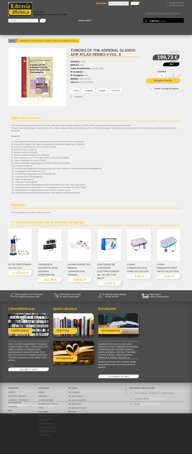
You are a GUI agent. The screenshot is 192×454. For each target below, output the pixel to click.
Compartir (88, 90)
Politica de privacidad (47, 431)
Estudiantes (112, 27)
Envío (40, 408)
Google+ (102, 90)
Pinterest (115, 90)
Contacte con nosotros (162, 27)
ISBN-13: (74, 82)
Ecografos (12, 414)
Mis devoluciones (75, 396)
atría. (10, 410)
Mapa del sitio (44, 435)
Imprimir (79, 97)
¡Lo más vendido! (45, 400)
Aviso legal (43, 412)
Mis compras (73, 392)
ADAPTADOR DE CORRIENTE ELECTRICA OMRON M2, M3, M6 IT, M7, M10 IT (108, 271)
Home (11, 41)
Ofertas (41, 392)
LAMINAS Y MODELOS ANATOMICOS (77, 27)
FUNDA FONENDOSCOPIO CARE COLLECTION (137, 268)
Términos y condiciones (48, 415)
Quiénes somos (45, 419)
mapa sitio (165, 13)
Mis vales (72, 412)
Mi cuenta (72, 388)
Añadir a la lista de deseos (166, 89)
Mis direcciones (75, 404)
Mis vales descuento (77, 400)
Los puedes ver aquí (118, 376)
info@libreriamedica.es (150, 404)
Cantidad (162, 71)
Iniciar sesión (84, 20)
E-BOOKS (133, 27)
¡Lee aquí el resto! (29, 369)
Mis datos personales (77, 408)
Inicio (177, 13)
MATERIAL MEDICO (39, 27)
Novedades (43, 396)
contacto (151, 13)
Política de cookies (46, 427)
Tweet (75, 90)
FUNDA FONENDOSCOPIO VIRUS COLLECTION (168, 268)
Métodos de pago (45, 423)
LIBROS (17, 27)
